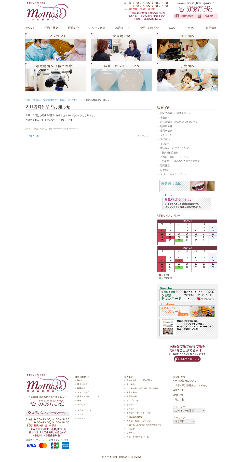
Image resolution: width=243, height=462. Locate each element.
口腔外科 (165, 170)
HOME (30, 27)
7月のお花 (32, 136)
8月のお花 (145, 136)
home (79, 380)
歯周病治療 (166, 130)
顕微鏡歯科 (166, 126)
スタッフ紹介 (97, 27)
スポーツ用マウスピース (173, 174)
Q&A (172, 27)
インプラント (167, 135)
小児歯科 (165, 143)
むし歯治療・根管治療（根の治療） (179, 122)
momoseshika (73, 129)
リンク (80, 414)
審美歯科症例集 (170, 152)
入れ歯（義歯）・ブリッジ (174, 156)
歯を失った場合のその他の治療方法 (181, 161)
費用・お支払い (149, 27)
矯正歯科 (165, 139)
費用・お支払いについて (88, 396)
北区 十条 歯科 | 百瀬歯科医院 (117, 456)
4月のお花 (178, 390)
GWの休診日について (184, 380)
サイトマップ (83, 418)
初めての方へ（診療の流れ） (175, 113)
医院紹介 (73, 27)
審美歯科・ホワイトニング (174, 148)
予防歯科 (165, 117)
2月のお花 (178, 394)
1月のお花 (178, 399)
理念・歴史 (51, 27)
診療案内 (120, 27)
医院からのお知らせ (40, 129)
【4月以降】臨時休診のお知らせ (190, 385)
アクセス (190, 27)
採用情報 (211, 27)
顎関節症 (165, 165)
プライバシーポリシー (87, 410)
